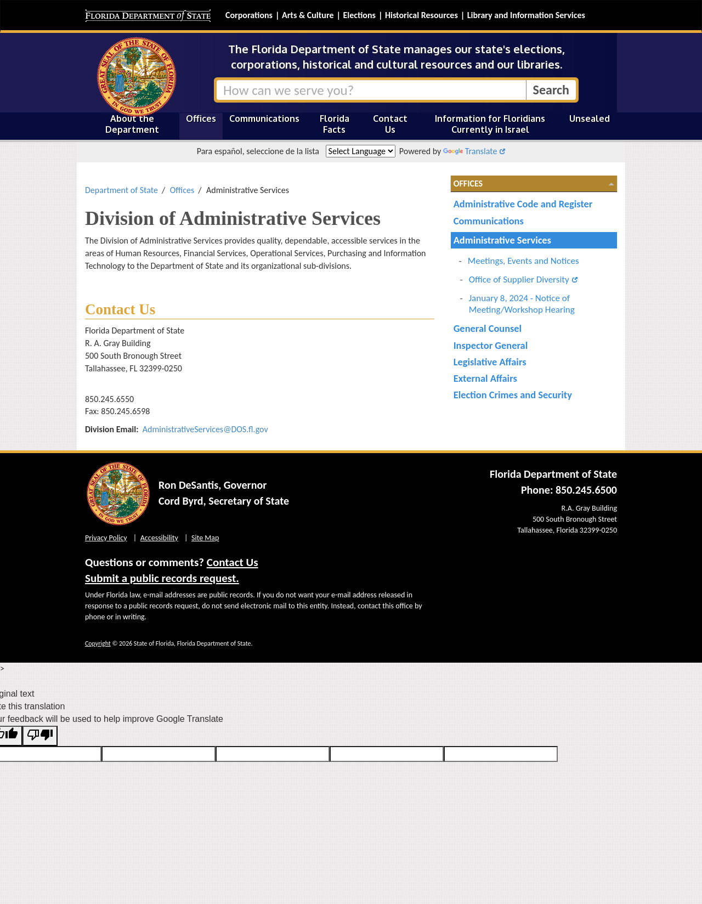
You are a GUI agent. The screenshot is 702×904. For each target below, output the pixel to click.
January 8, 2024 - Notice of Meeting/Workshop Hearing (522, 303)
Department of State (121, 190)
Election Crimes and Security (513, 394)
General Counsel (488, 328)
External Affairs (485, 378)
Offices (201, 118)
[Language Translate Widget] (360, 151)
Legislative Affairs (490, 361)
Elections (359, 15)
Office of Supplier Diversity (519, 279)
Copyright (98, 643)
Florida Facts (334, 124)
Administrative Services (502, 240)
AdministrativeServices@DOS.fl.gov (205, 429)
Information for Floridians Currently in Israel (490, 124)
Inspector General (491, 345)
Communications (264, 118)
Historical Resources (421, 15)
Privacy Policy (106, 538)
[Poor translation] (40, 736)
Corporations (249, 15)
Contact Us (390, 124)
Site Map (205, 538)
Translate (470, 151)
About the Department (132, 124)
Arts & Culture (308, 15)
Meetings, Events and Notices (523, 261)
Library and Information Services (526, 15)
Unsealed (589, 118)
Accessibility (159, 538)
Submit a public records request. (162, 578)
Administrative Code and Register (523, 203)
